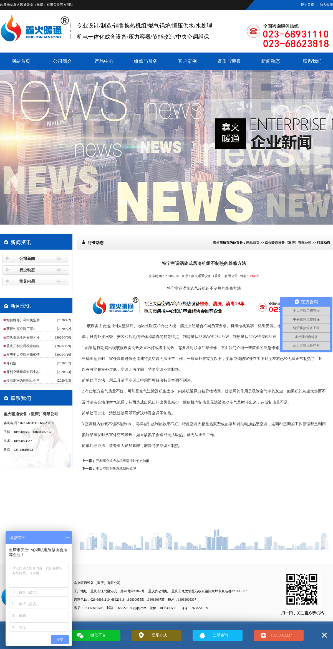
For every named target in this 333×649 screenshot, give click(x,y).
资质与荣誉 (229, 61)
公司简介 (62, 61)
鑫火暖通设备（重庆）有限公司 (36, 5)
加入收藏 (326, 5)
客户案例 (187, 61)
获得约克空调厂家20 (21, 329)
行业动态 (27, 270)
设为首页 (307, 5)
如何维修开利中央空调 (23, 320)
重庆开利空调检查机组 (23, 346)
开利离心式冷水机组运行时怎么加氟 (122, 461)
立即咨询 (220, 635)
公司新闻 (27, 259)
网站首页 (20, 61)
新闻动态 (270, 61)
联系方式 (159, 635)
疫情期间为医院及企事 (23, 380)
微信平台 (98, 635)
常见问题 (27, 281)
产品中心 (104, 61)
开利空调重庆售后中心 (23, 372)
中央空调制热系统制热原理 (116, 469)
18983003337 (281, 635)
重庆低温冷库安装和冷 (23, 337)
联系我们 (312, 61)
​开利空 (11, 363)
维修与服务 (146, 61)
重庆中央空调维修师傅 (23, 355)
